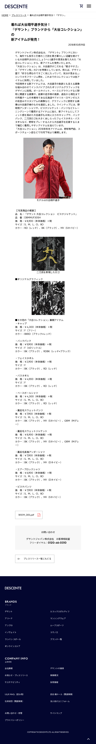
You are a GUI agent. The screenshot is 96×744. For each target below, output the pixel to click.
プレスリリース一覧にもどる (37, 558)
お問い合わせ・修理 (13, 713)
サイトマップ (56, 713)
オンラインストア (12, 646)
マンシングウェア (58, 618)
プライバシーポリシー (14, 720)
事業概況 (54, 675)
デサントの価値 (57, 668)
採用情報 (54, 682)
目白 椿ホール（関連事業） (62, 694)
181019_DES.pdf (26, 515)
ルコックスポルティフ (59, 611)
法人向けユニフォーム (60, 701)
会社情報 (9, 668)
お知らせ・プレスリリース (16, 675)
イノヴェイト (10, 632)
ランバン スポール (13, 639)
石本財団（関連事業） (14, 701)
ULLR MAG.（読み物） (15, 694)
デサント (9, 611)
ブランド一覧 (56, 639)
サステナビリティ (12, 682)
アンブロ (9, 625)
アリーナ (9, 618)
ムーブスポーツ (57, 625)
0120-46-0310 (57, 542)
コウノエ (54, 632)
